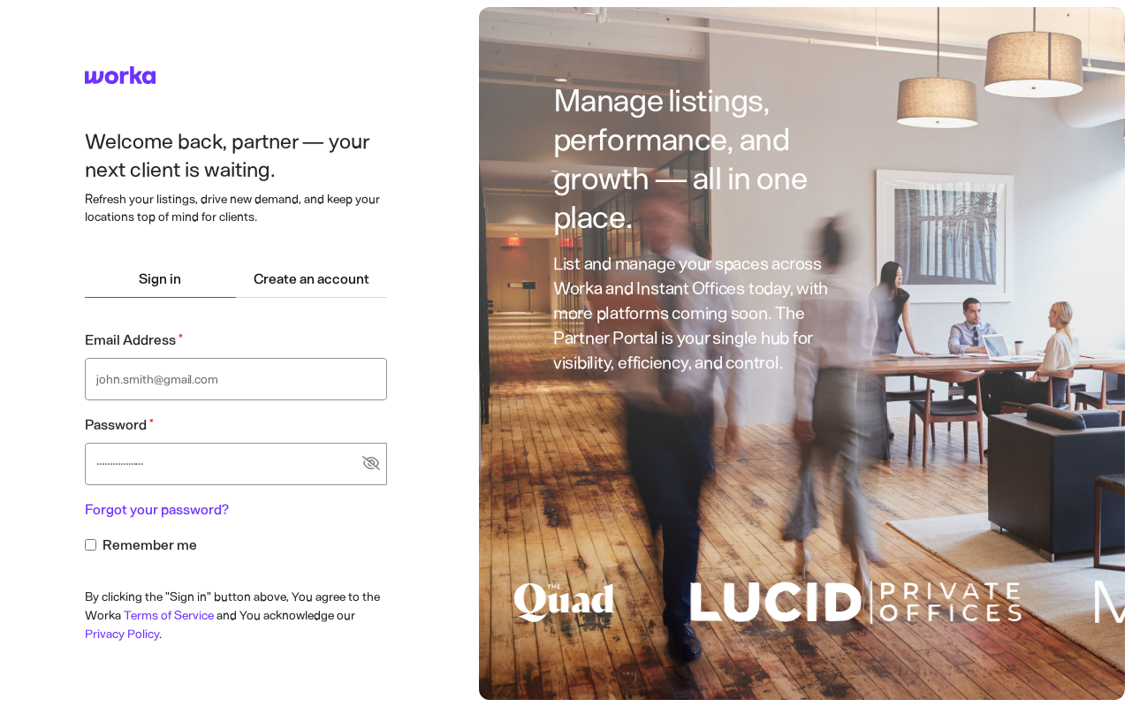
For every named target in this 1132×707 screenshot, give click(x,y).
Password (116, 424)
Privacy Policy (122, 634)
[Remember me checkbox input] (90, 545)
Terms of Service (169, 615)
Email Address (130, 339)
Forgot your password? (157, 509)
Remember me (150, 544)
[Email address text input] (236, 379)
